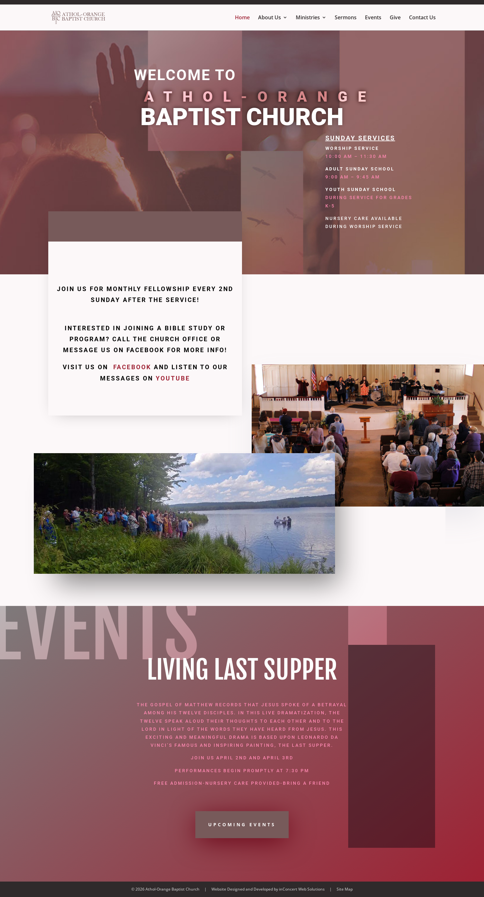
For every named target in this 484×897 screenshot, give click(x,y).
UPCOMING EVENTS (242, 824)
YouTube (173, 378)
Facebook (132, 367)
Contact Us (422, 18)
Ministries (308, 18)
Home (242, 18)
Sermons (346, 18)
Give (395, 18)
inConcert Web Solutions (302, 889)
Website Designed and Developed (242, 889)
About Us (269, 18)
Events (373, 18)
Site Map (345, 889)
